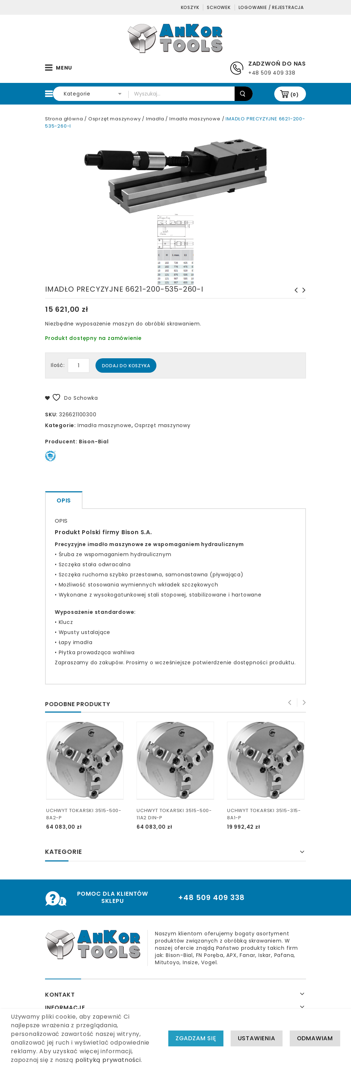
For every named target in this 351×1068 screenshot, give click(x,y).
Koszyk (190, 7)
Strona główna (64, 118)
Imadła (155, 118)
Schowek (219, 7)
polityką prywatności (108, 1061)
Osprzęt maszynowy (114, 118)
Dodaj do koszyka (126, 366)
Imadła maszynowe (195, 118)
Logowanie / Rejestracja (271, 7)
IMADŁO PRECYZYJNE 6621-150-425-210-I (302, 297)
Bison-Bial (94, 441)
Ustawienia (256, 1039)
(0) (294, 95)
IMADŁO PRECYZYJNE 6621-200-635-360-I (294, 297)
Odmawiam (315, 1039)
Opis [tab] (64, 500)
